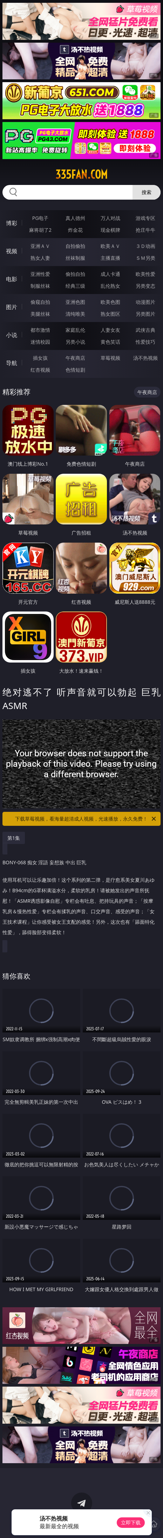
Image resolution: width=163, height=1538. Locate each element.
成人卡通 (110, 274)
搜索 (146, 192)
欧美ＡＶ (110, 246)
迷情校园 (40, 341)
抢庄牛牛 (145, 230)
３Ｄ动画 (145, 246)
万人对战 (110, 218)
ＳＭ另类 (145, 258)
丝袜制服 (75, 258)
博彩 (11, 223)
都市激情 (40, 330)
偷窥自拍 (40, 302)
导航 (11, 363)
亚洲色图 (75, 302)
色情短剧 (75, 369)
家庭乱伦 (75, 330)
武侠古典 (145, 330)
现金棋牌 (110, 230)
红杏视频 (40, 369)
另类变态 (145, 285)
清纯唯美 (75, 313)
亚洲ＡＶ (40, 246)
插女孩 (40, 358)
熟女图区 (110, 313)
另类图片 (145, 313)
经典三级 (75, 285)
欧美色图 (110, 302)
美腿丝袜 (40, 313)
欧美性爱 (145, 274)
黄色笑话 (110, 341)
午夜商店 (75, 358)
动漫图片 (145, 302)
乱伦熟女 (110, 285)
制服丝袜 (40, 285)
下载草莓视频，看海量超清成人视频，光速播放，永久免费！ (86, 819)
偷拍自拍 (75, 274)
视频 (11, 251)
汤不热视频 (145, 358)
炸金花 (75, 230)
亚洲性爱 (40, 274)
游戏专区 (145, 218)
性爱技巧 (145, 341)
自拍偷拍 (75, 246)
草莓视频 (110, 358)
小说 (11, 335)
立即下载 (131, 1522)
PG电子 (40, 218)
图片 (11, 307)
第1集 (13, 838)
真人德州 (75, 218)
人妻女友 (110, 330)
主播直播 (110, 258)
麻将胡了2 (40, 230)
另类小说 (75, 341)
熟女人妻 (40, 258)
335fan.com (81, 174)
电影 (11, 279)
